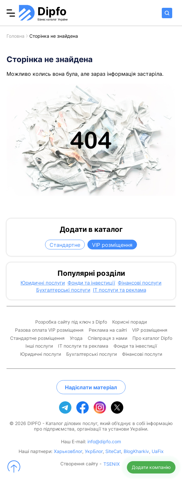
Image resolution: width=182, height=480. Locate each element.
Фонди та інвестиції (91, 283)
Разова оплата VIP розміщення (49, 330)
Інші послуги (39, 346)
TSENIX (111, 464)
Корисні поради (129, 322)
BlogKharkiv (136, 451)
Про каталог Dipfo (152, 338)
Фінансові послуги (139, 283)
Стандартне (65, 245)
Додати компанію (151, 467)
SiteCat (113, 451)
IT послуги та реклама (119, 290)
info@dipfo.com (104, 441)
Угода (76, 338)
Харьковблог (68, 451)
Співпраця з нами (107, 338)
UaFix (158, 451)
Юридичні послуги (43, 283)
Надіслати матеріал (91, 387)
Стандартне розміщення (37, 338)
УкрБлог (94, 451)
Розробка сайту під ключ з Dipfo (71, 322)
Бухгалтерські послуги (63, 290)
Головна (15, 36)
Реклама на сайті (108, 330)
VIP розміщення (112, 245)
